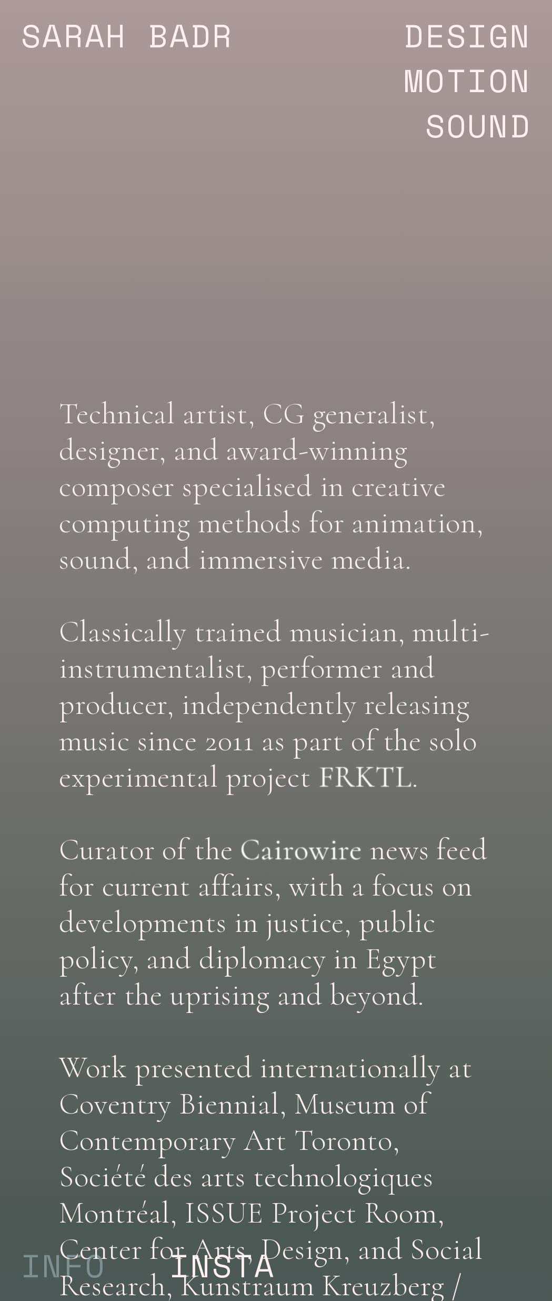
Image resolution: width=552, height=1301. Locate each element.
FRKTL (365, 777)
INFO (63, 1265)
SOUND (478, 125)
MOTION (414, 80)
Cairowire (301, 849)
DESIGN (425, 35)
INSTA (222, 1265)
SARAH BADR (127, 35)
